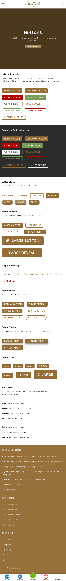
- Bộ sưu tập (6, 550)
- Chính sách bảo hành (11, 515)
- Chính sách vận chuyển (11, 525)
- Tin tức (5, 555)
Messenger (20, 577)
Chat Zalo (7, 577)
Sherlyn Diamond (13, 568)
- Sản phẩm (6, 545)
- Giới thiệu (6, 539)
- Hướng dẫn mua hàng (11, 520)
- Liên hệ (5, 560)
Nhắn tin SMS (59, 577)
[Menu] (3, 4)
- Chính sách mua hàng (11, 504)
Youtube (45, 577)
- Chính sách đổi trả (9, 510)
